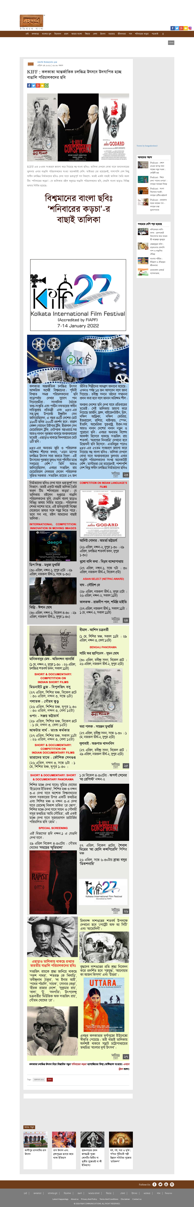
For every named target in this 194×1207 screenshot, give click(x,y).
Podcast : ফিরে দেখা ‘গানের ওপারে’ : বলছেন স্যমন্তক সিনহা (158, 181)
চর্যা (27, 33)
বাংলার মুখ (46, 33)
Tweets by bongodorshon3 (147, 146)
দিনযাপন (168, 1193)
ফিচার (87, 33)
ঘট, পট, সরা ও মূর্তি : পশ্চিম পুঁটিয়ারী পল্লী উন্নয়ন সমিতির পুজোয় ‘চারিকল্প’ (120, 1155)
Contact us (137, 1199)
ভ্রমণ (66, 33)
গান (130, 33)
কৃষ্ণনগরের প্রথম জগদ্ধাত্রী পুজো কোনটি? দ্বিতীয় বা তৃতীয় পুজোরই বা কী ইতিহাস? (92, 1157)
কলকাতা (35, 33)
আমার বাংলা (76, 33)
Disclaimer (125, 1199)
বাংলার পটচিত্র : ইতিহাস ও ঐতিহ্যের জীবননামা (157, 262)
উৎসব (102, 33)
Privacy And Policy (89, 1199)
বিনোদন (57, 33)
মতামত (112, 33)
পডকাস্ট (155, 33)
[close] (171, 42)
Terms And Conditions (108, 1199)
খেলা (95, 33)
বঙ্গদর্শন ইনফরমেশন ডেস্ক (47, 62)
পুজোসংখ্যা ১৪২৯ (39, 1079)
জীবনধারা (122, 33)
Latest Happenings (60, 1199)
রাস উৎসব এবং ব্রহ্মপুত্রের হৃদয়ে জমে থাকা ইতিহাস (63, 1153)
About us (75, 1199)
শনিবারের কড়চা (142, 33)
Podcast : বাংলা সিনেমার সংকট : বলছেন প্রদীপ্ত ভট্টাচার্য (158, 192)
